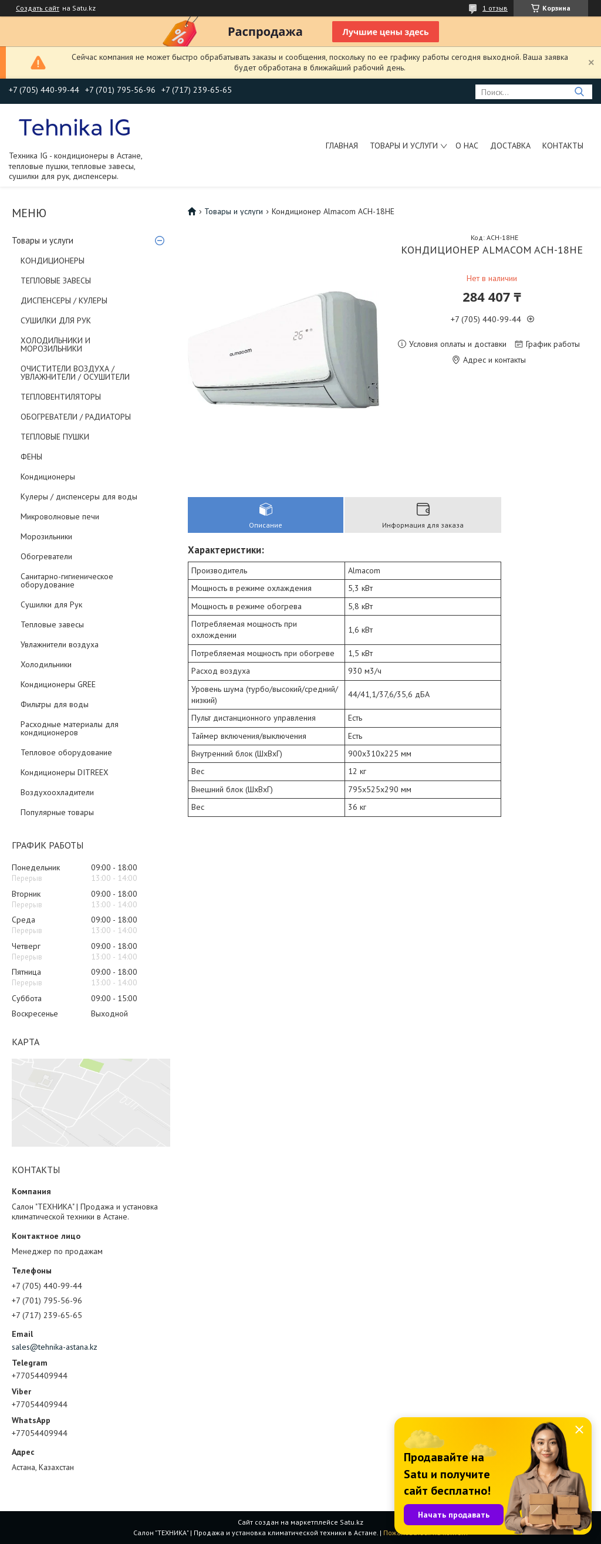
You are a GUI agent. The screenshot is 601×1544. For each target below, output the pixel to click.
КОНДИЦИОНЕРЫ (53, 260)
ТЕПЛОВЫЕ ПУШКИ (55, 436)
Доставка (510, 145)
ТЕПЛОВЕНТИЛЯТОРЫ (61, 396)
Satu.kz (351, 1522)
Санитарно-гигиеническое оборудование (67, 580)
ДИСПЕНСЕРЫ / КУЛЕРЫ (64, 300)
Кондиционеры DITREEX (65, 772)
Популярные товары (57, 812)
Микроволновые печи (60, 516)
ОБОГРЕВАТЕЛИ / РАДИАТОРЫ (76, 416)
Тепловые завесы (52, 624)
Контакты (562, 145)
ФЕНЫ (31, 456)
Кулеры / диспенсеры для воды (79, 496)
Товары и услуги (404, 145)
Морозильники (46, 536)
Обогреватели (46, 556)
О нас (466, 145)
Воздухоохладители (57, 792)
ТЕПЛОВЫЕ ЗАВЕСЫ (56, 280)
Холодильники (46, 664)
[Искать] (579, 92)
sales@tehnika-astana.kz (54, 1347)
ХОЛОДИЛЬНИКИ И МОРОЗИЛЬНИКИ (55, 344)
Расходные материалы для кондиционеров (70, 728)
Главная (342, 145)
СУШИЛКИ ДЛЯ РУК (56, 320)
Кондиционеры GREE (58, 684)
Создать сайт (37, 8)
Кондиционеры (48, 476)
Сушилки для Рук (51, 604)
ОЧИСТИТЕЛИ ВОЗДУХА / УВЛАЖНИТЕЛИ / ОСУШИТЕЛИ (75, 372)
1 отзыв (495, 8)
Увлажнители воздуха (60, 644)
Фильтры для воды (55, 704)
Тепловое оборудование (66, 752)
